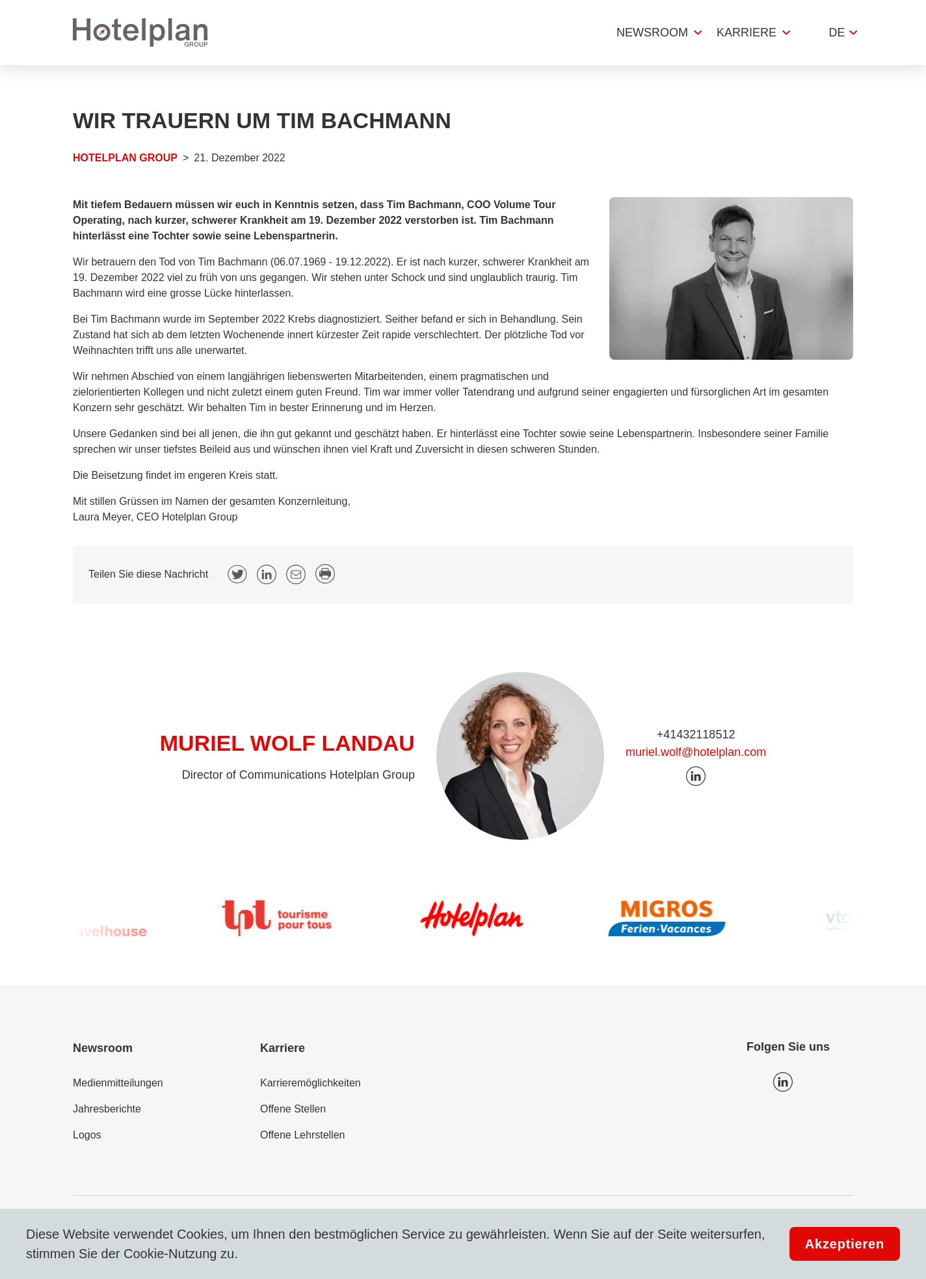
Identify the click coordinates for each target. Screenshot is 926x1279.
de (836, 32)
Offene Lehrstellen (302, 1134)
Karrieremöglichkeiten (310, 1082)
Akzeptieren (844, 1244)
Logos (87, 1134)
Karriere (746, 32)
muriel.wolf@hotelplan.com (696, 752)
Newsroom (652, 32)
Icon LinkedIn (783, 1082)
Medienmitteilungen (118, 1082)
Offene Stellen (293, 1108)
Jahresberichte (107, 1108)
